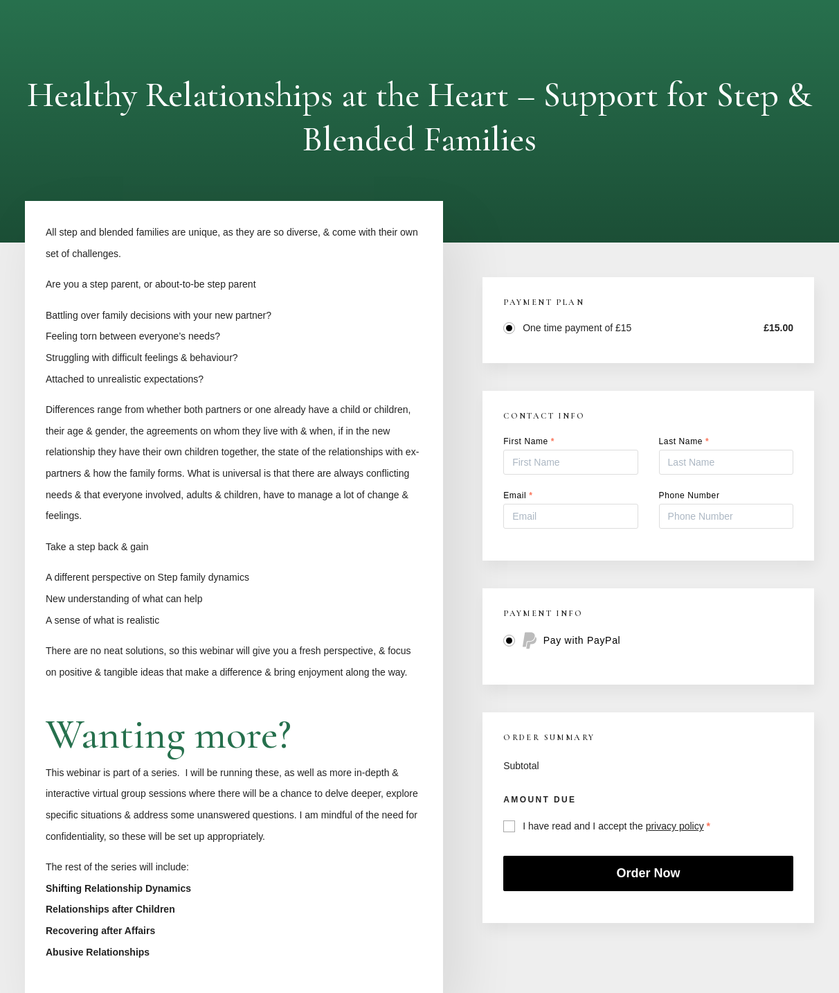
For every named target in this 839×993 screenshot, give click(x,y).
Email (517, 495)
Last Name (684, 441)
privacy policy (675, 826)
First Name (528, 441)
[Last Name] (726, 462)
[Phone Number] (726, 516)
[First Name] (570, 462)
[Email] (570, 516)
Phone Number (689, 495)
